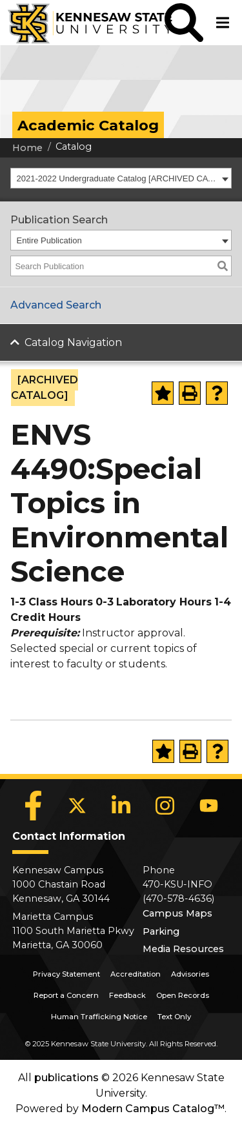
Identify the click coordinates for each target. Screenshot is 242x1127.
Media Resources (183, 949)
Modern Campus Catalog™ (153, 1108)
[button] (184, 22)
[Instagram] (165, 805)
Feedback (127, 995)
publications (66, 1077)
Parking (161, 931)
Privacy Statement (66, 974)
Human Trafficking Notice (99, 1016)
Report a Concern (66, 995)
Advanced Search (55, 305)
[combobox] (121, 178)
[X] (77, 805)
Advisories (190, 974)
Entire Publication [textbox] (49, 240)
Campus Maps (177, 913)
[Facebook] (33, 805)
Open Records (182, 995)
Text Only (174, 1016)
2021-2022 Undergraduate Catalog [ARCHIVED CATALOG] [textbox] (118, 178)
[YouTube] (209, 805)
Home (27, 148)
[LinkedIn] (121, 805)
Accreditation (135, 974)
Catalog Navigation (73, 342)
